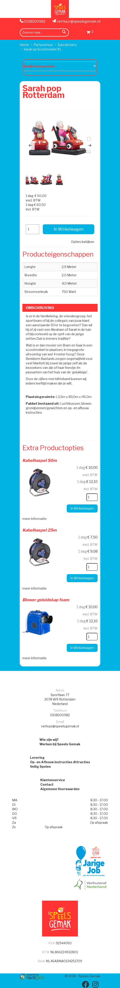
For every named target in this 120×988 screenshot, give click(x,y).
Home (24, 45)
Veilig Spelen (40, 766)
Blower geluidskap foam (45, 599)
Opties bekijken (82, 242)
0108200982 (32, 21)
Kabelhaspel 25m (39, 530)
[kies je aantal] (92, 497)
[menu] (97, 32)
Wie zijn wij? (49, 740)
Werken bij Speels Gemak (59, 744)
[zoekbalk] (44, 32)
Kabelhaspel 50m (39, 460)
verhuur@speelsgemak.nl (76, 21)
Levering (37, 757)
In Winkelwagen (69, 229)
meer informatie (34, 519)
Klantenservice (52, 780)
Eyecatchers (67, 45)
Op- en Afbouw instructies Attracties (60, 762)
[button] (30, 145)
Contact (47, 784)
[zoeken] (64, 32)
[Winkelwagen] (90, 33)
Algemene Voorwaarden (59, 789)
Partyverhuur (43, 45)
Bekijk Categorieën (60, 66)
